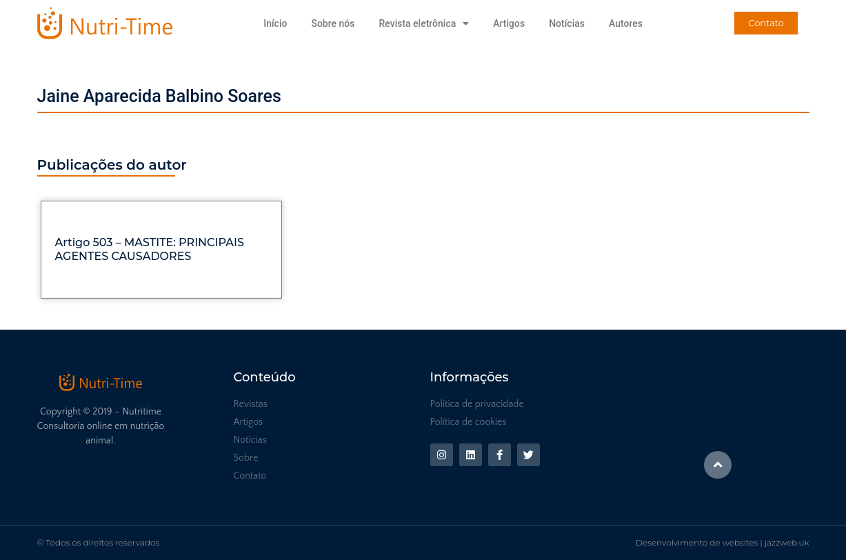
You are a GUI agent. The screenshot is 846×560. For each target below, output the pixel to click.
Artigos (509, 23)
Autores (626, 23)
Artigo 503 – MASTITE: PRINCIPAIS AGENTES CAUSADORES (149, 249)
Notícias (567, 23)
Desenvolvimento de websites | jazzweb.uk (722, 542)
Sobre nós (332, 23)
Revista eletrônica (424, 23)
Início (275, 23)
